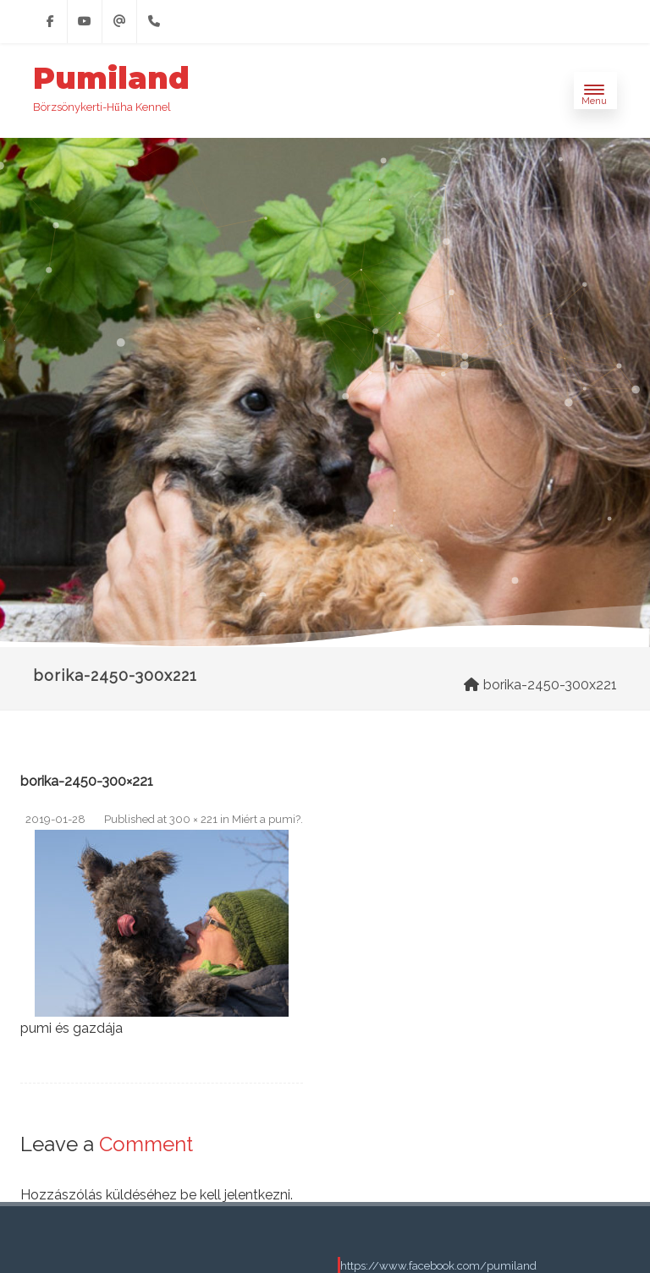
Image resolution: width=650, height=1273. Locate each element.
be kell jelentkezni (235, 1195)
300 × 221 (193, 819)
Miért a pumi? (266, 819)
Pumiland (111, 78)
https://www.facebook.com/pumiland (438, 1265)
